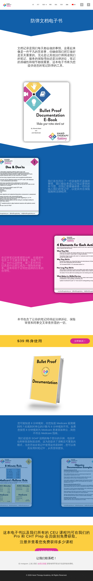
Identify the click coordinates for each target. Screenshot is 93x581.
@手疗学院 (42, 564)
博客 (50, 5)
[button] (46, 4)
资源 (43, 5)
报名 (56, 5)
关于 (38, 5)
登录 (61, 5)
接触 (67, 5)
